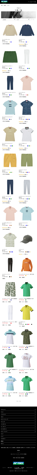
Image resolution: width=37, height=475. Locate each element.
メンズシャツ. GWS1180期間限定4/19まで (26, 298)
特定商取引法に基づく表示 (19, 468)
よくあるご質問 (16, 467)
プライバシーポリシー (30, 467)
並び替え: (4, 19)
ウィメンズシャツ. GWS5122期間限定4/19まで (27, 392)
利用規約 (22, 467)
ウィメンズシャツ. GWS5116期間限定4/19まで (27, 346)
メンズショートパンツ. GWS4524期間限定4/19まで (11, 298)
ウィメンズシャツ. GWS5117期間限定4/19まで (10, 369)
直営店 (18, 450)
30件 (18, 19)
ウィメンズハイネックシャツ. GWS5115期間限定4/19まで (12, 346)
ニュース (3, 467)
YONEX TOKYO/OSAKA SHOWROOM (18, 457)
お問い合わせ (10, 467)
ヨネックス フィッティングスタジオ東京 (18, 454)
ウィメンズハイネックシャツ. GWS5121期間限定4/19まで (12, 392)
